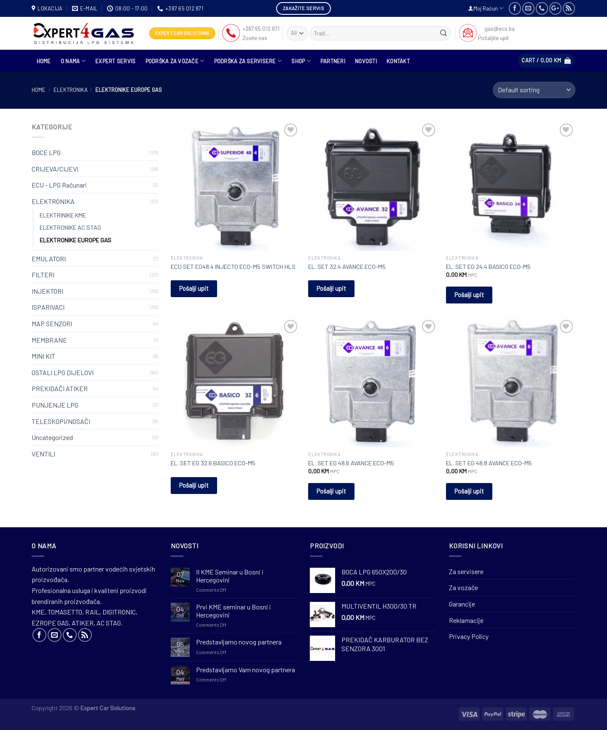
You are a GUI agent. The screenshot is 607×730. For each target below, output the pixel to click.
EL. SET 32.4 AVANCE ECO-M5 (347, 266)
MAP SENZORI (52, 323)
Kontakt (398, 61)
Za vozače (463, 587)
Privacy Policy (469, 636)
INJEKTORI (47, 291)
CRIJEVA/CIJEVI (55, 169)
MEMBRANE (49, 340)
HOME (44, 61)
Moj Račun (485, 8)
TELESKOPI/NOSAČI (61, 421)
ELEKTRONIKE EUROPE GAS (75, 240)
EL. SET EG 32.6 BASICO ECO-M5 (213, 463)
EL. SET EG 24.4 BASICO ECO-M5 (488, 266)
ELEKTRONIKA (71, 89)
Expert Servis (115, 61)
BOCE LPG (46, 152)
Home (39, 89)
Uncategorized (52, 437)
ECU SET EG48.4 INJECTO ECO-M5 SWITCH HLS (233, 266)
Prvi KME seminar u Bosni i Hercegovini (233, 611)
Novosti (366, 61)
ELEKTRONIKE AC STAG (70, 227)
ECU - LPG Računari (59, 185)
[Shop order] (534, 90)
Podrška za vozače (174, 61)
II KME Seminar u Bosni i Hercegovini (229, 576)
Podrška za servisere (248, 61)
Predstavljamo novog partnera (239, 642)
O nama (73, 61)
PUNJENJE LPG (55, 405)
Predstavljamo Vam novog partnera (245, 670)
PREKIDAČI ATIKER (60, 388)
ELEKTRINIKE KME (63, 215)
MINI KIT (43, 356)
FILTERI (43, 275)
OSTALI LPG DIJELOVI (63, 372)
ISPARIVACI (48, 307)
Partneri (332, 61)
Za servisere (466, 571)
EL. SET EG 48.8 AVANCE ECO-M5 (489, 463)
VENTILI (43, 454)
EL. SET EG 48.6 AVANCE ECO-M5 (351, 463)
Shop (300, 61)
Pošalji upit (194, 288)
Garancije (462, 604)
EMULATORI (49, 259)
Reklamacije (466, 620)
